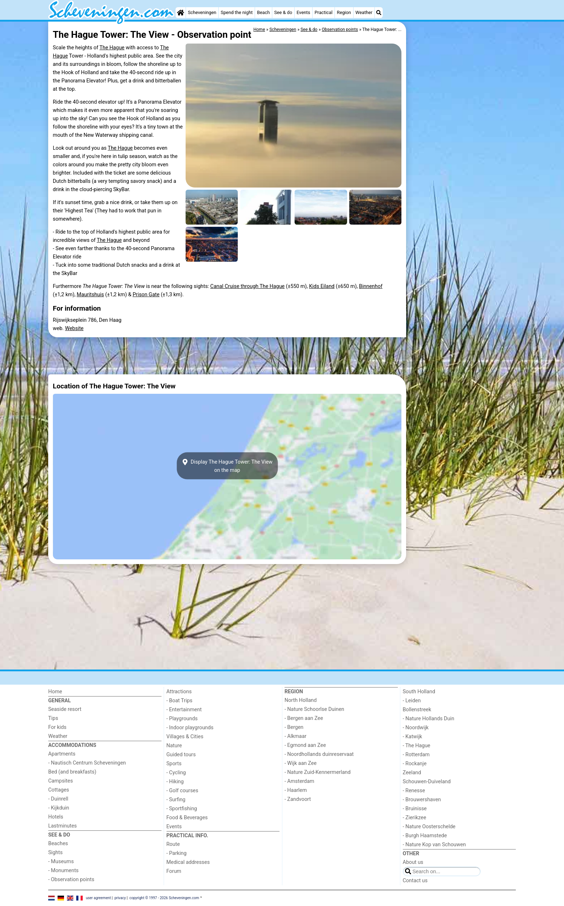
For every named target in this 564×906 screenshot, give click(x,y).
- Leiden (412, 701)
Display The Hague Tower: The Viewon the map (227, 466)
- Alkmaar (295, 736)
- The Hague (417, 746)
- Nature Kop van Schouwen (434, 845)
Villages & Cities (185, 737)
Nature (174, 746)
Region (344, 12)
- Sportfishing (182, 809)
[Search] (379, 12)
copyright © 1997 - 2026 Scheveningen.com (164, 898)
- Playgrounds (182, 719)
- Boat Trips (180, 701)
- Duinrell (58, 799)
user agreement (98, 898)
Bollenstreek (417, 710)
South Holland (419, 692)
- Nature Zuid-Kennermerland (318, 772)
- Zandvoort (298, 799)
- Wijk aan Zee (301, 763)
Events (303, 12)
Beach (263, 12)
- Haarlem (296, 790)
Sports (174, 764)
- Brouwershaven (422, 800)
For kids (57, 727)
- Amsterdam (299, 781)
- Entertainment (184, 710)
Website (74, 328)
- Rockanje (415, 764)
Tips (53, 718)
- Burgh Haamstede (425, 836)
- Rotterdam (416, 755)
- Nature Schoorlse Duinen (314, 709)
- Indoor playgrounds (190, 728)
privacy (120, 898)
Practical (323, 12)
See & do (283, 12)
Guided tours (181, 755)
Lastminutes (62, 826)
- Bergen (294, 727)
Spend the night (237, 12)
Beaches (58, 843)
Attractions (179, 692)
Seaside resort (64, 709)
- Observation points (71, 879)
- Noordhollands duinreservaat (319, 754)
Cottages (58, 790)
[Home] (181, 12)
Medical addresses (188, 862)
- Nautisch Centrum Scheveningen (87, 763)
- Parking (177, 853)
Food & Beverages (187, 818)
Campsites (60, 781)
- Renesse (414, 791)
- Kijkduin (58, 808)
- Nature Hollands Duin (428, 719)
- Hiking (175, 782)
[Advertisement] (462, 187)
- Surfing (176, 800)
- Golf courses (183, 791)
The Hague (112, 48)
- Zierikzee (414, 818)
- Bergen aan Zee (304, 718)
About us (413, 862)
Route (173, 844)
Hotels (55, 817)
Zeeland (412, 773)
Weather (363, 12)
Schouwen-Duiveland (427, 782)
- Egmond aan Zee (305, 745)
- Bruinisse (415, 809)
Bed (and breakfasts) (72, 772)
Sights (55, 852)
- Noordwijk (416, 728)
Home (55, 692)
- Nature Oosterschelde (429, 827)
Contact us (415, 881)
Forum (174, 871)
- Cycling (176, 773)
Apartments (62, 754)
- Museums (61, 861)
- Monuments (63, 870)
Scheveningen (202, 12)
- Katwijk (412, 737)
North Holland (301, 700)
